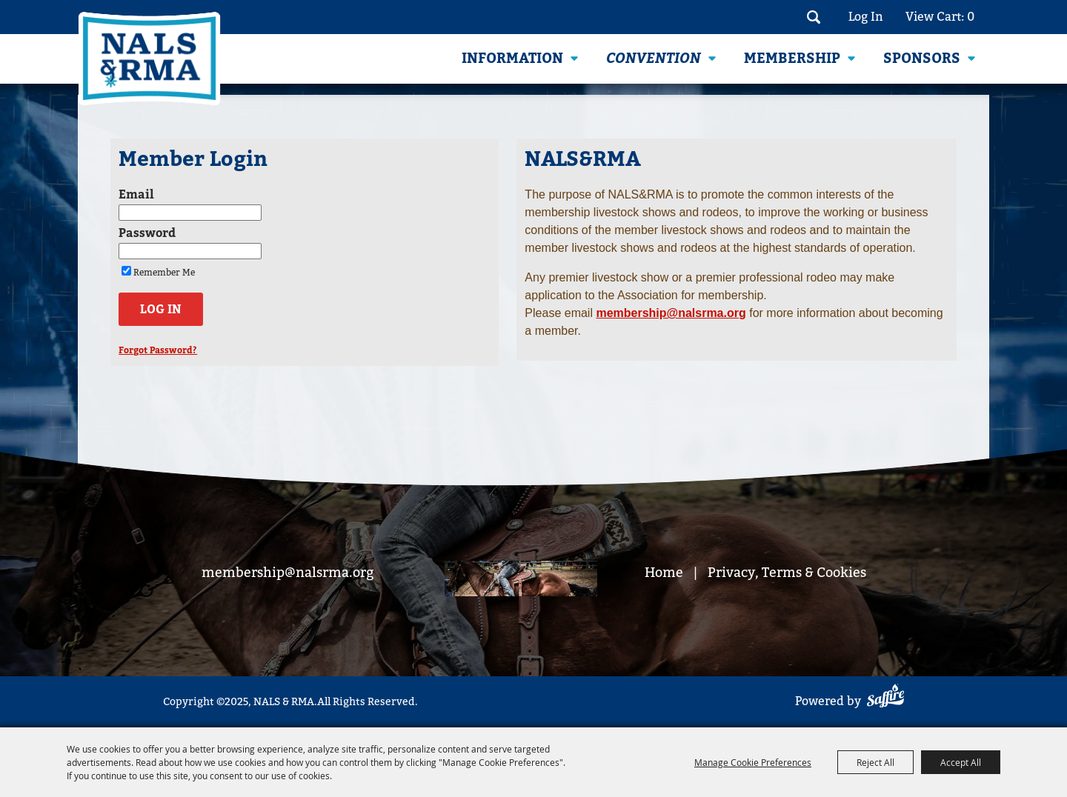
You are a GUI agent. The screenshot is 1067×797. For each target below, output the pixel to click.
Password (147, 233)
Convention (653, 58)
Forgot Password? (158, 350)
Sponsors (921, 58)
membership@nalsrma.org (288, 572)
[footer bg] (521, 581)
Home (664, 572)
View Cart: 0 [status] (939, 16)
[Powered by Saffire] (885, 698)
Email (136, 195)
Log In (865, 16)
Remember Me (164, 273)
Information (512, 58)
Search (813, 17)
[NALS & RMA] (149, 58)
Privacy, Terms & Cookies (787, 572)
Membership (792, 58)
